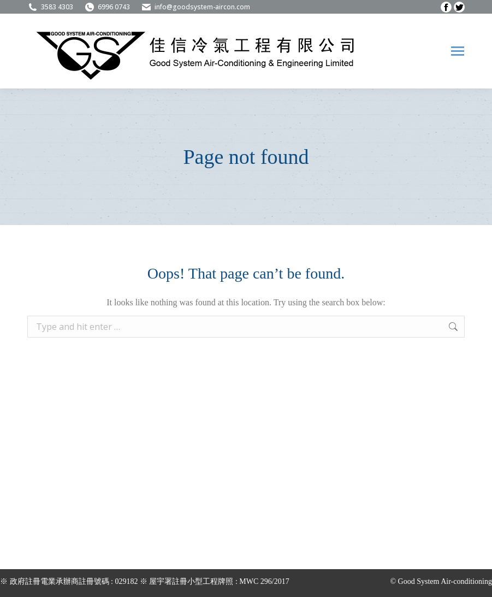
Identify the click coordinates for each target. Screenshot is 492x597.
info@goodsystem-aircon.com (195, 7)
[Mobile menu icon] (457, 51)
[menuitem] (424, 51)
